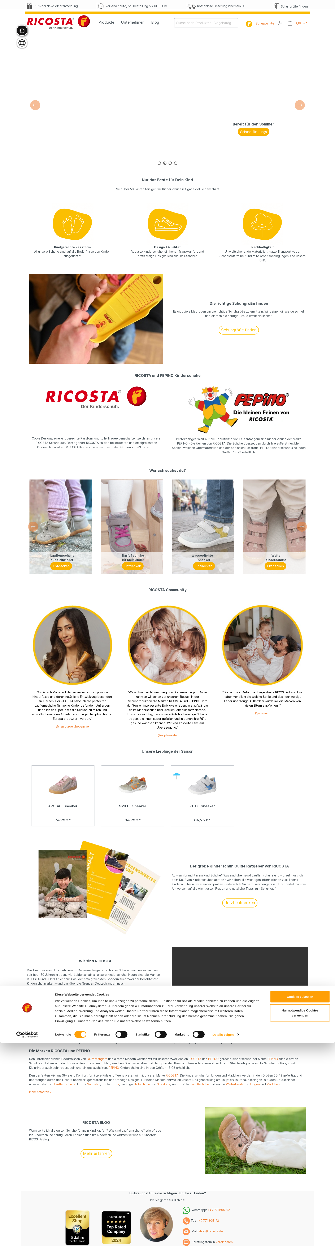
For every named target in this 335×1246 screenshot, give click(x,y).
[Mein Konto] (280, 23)
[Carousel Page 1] (159, 163)
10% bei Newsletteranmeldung (51, 6)
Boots (115, 1084)
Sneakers (163, 1084)
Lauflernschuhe (64, 1084)
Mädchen (260, 1033)
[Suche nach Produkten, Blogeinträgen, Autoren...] (203, 22)
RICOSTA (195, 1059)
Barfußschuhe (199, 1084)
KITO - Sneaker (202, 806)
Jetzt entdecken (240, 902)
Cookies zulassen (300, 736)
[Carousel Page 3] (170, 163)
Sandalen (93, 1084)
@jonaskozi (262, 713)
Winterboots (235, 1084)
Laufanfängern (97, 1059)
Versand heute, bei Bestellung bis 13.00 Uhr (131, 6)
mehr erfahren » (40, 1092)
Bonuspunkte (265, 23)
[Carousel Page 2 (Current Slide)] (164, 163)
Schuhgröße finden (290, 6)
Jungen (279, 1033)
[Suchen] (235, 22)
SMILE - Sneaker (132, 806)
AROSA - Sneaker (63, 806)
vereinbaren (224, 1242)
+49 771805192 (219, 1210)
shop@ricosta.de (211, 1231)
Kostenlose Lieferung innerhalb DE (215, 6)
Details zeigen (223, 774)
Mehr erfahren (95, 997)
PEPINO (213, 1059)
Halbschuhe (142, 1084)
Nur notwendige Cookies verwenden (300, 753)
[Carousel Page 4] (175, 163)
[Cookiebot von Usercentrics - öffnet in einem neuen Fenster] (27, 775)
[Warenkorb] (297, 23)
